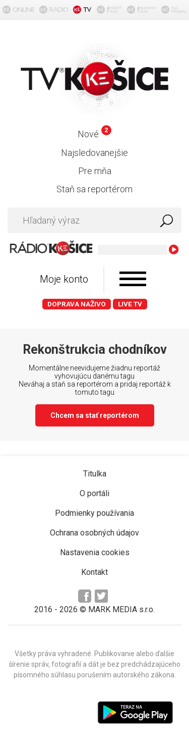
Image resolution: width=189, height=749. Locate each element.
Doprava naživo (76, 304)
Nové (94, 134)
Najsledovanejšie (94, 152)
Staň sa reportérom (94, 189)
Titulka (94, 473)
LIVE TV (130, 304)
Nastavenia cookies (95, 552)
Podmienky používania (94, 513)
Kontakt (94, 572)
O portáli (94, 493)
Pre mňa (94, 171)
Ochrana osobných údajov (94, 533)
